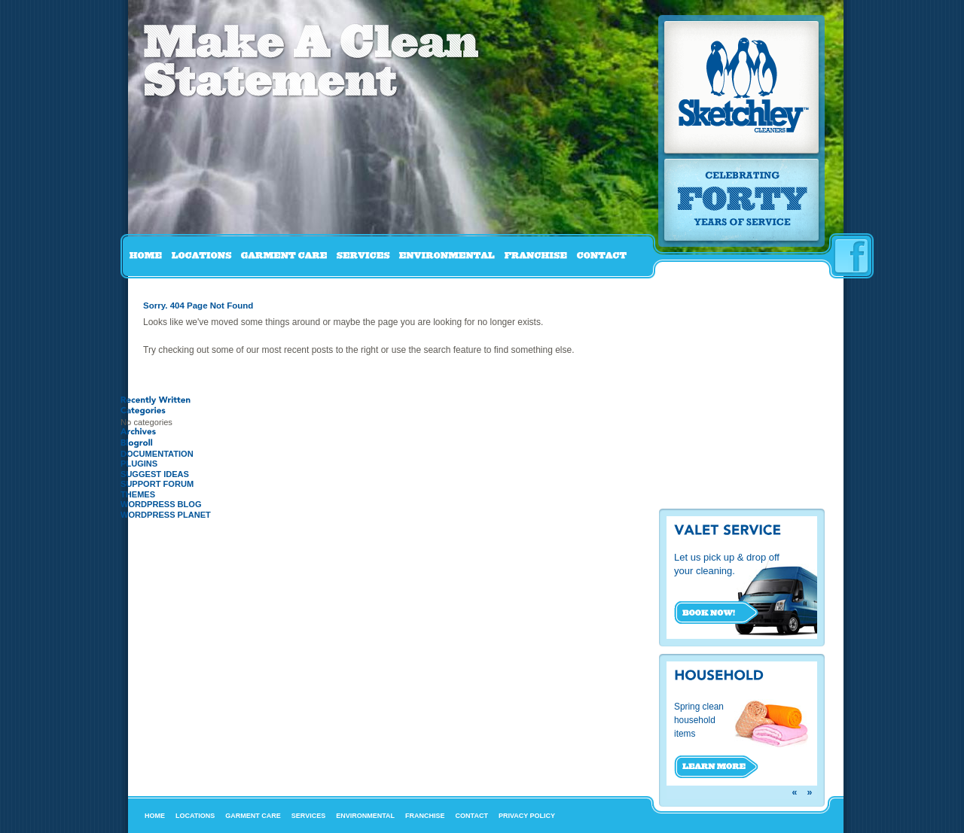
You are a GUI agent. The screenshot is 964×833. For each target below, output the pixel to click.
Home (155, 815)
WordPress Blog (161, 504)
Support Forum (157, 483)
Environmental (365, 815)
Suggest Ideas (154, 474)
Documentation (157, 453)
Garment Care (253, 815)
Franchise (425, 815)
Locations (195, 815)
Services (308, 815)
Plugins (138, 463)
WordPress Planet (165, 514)
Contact (472, 815)
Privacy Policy (527, 815)
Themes (137, 494)
